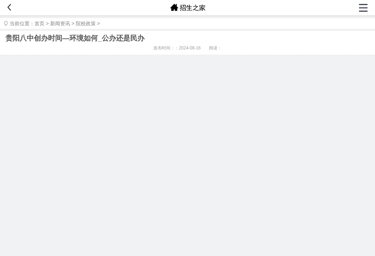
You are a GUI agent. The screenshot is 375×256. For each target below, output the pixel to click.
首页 (39, 23)
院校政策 (86, 23)
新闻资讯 (60, 23)
